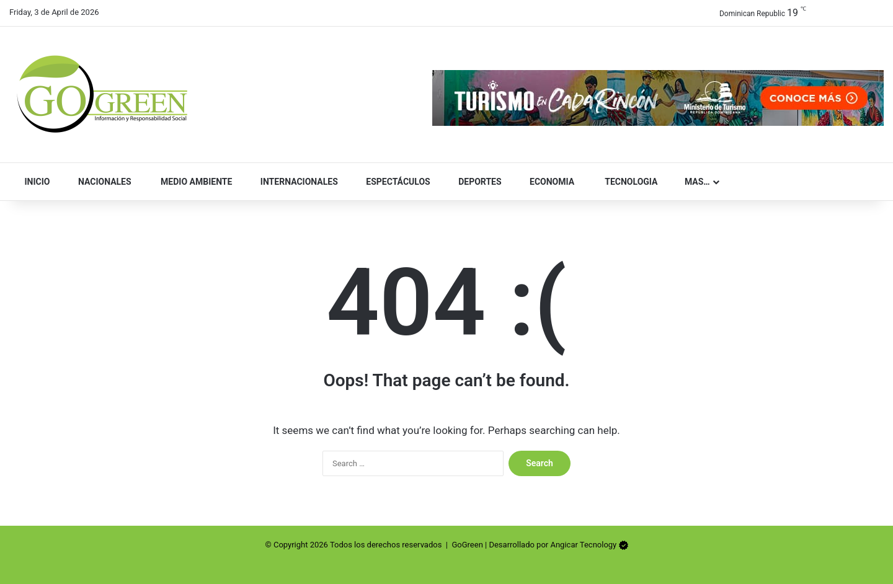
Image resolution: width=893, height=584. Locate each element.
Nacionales (99, 182)
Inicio (34, 182)
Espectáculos (392, 182)
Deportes (475, 182)
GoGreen (466, 544)
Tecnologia (624, 182)
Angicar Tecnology (583, 544)
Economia (547, 182)
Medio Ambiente (191, 182)
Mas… (692, 182)
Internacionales (293, 182)
